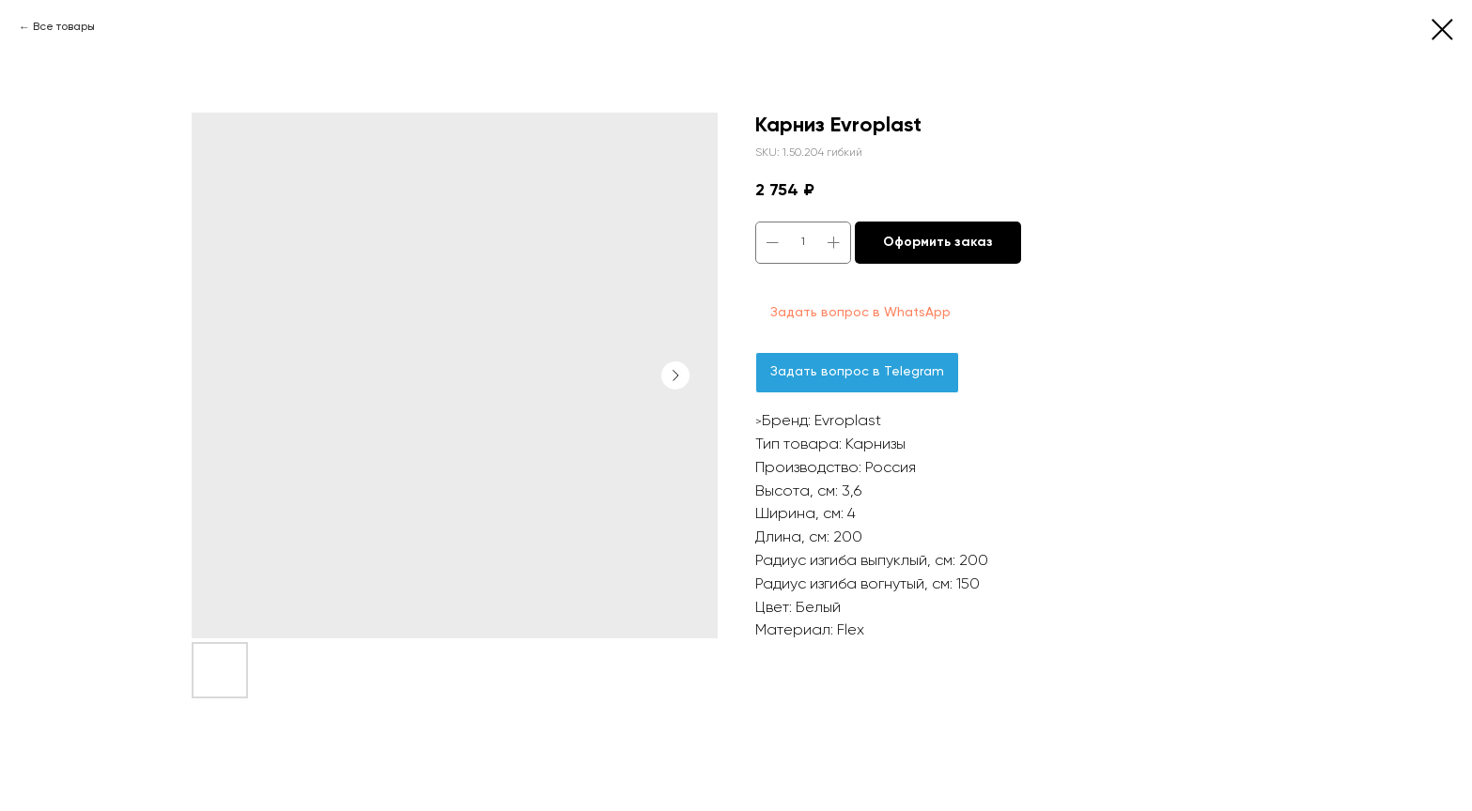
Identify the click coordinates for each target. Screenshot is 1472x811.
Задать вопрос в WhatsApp (860, 312)
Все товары (64, 27)
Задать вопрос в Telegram (857, 371)
